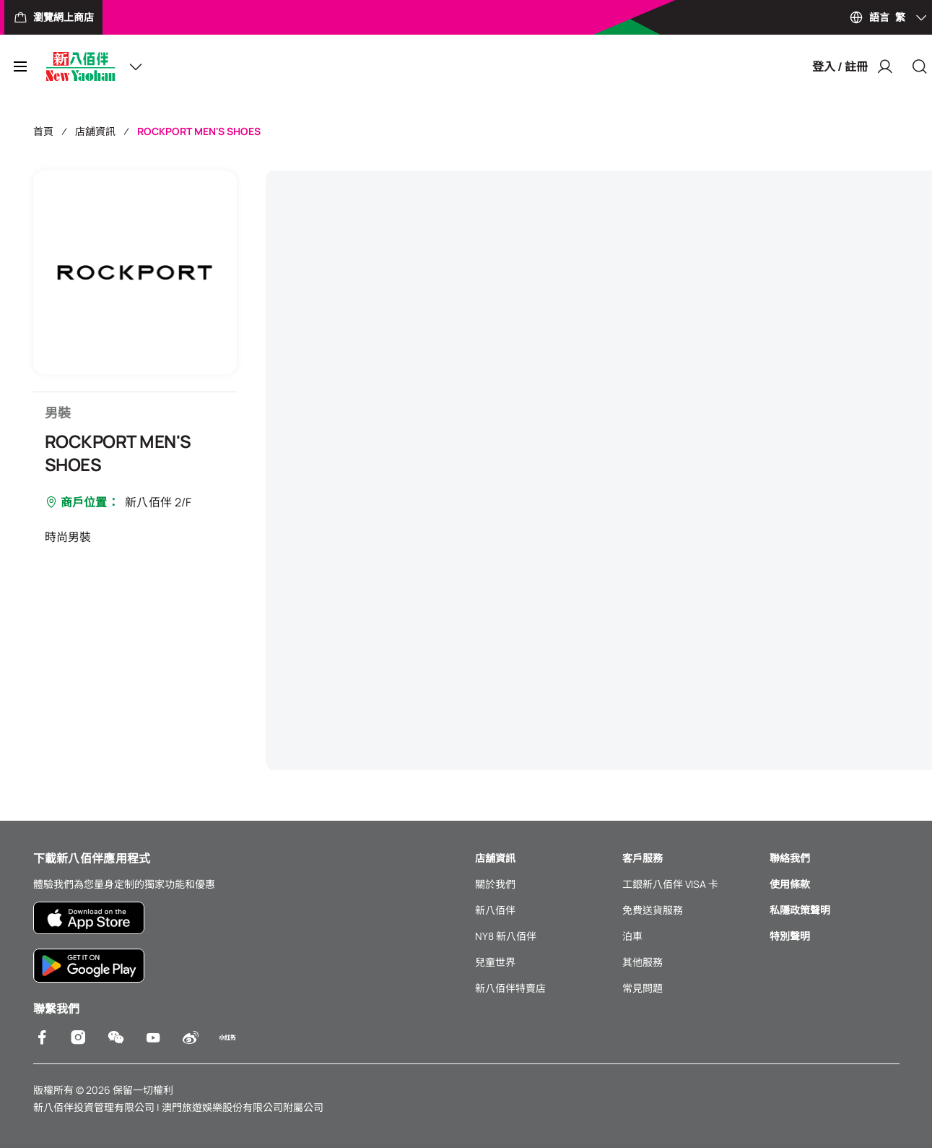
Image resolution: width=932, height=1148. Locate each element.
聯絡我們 (790, 858)
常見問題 (642, 988)
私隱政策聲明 (800, 910)
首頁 (43, 131)
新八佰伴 (495, 910)
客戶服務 (642, 858)
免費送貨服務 (652, 910)
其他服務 (642, 962)
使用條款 (790, 884)
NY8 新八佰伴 (505, 936)
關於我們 (495, 884)
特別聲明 (790, 936)
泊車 (632, 936)
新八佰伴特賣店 (510, 988)
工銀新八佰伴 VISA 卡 (670, 884)
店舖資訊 (95, 131)
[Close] (919, 66)
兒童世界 (495, 962)
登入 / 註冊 (853, 66)
